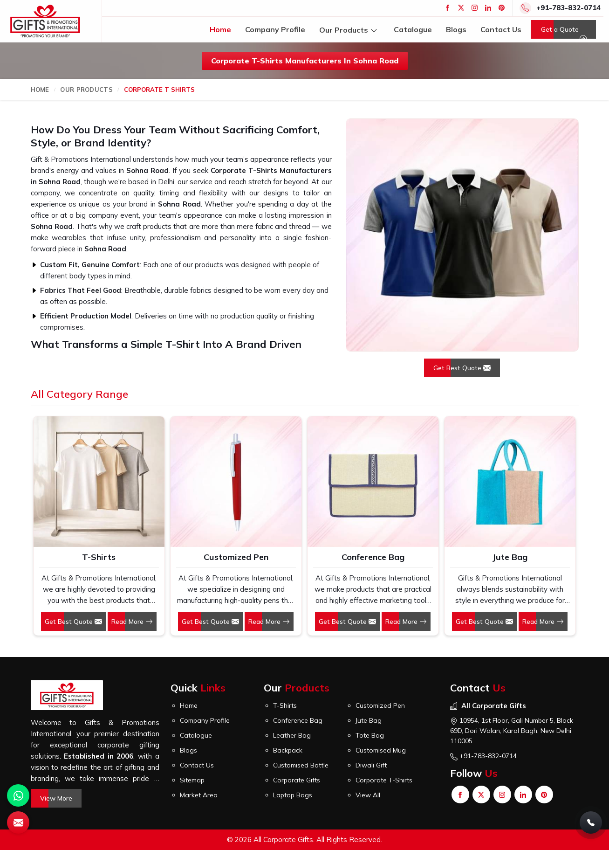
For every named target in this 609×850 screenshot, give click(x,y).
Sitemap (192, 780)
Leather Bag (292, 735)
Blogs (456, 29)
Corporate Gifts (296, 780)
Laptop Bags (292, 795)
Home (220, 29)
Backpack (287, 750)
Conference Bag (373, 557)
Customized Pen (236, 557)
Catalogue (413, 29)
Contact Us (500, 29)
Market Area (199, 795)
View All (368, 795)
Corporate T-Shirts (384, 780)
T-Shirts (99, 557)
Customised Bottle (300, 765)
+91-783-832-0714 (568, 7)
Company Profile (275, 29)
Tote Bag (370, 735)
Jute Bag (509, 557)
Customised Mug (381, 750)
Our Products (349, 29)
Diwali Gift (371, 765)
